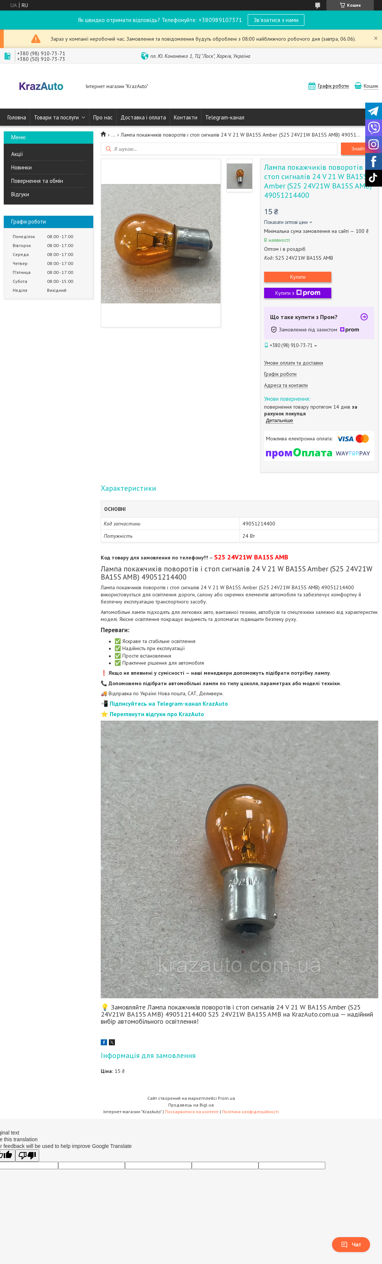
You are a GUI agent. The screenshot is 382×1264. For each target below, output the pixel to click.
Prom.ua (226, 1098)
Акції (17, 153)
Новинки (21, 167)
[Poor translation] (27, 1155)
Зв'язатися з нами (276, 20)
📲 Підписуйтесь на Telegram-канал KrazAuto (164, 703)
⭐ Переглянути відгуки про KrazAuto (152, 714)
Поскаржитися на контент (192, 1111)
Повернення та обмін (37, 180)
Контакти (185, 117)
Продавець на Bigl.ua (191, 1105)
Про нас (103, 117)
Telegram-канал (224, 117)
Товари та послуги (56, 117)
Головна (16, 117)
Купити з (297, 293)
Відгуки (20, 194)
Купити (298, 277)
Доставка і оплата (143, 117)
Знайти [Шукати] (359, 149)
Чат (351, 1244)
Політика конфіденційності (250, 1111)
